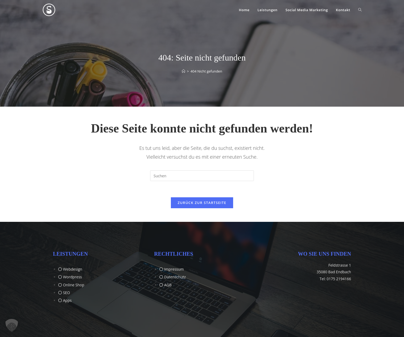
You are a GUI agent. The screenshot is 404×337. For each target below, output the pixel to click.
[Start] (183, 71)
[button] (11, 325)
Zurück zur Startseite (202, 202)
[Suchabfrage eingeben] (202, 175)
